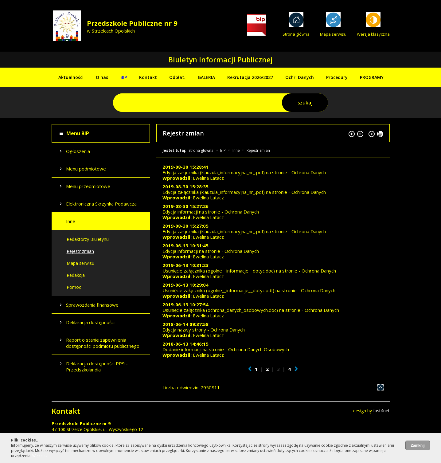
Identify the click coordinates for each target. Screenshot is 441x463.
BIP (123, 77)
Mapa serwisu (333, 34)
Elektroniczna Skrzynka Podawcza (101, 204)
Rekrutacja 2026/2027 (250, 77)
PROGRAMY (372, 77)
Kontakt (148, 77)
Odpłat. (177, 77)
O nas (102, 77)
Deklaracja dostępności (90, 322)
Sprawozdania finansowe (92, 305)
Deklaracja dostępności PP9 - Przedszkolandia (97, 366)
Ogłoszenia (78, 151)
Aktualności (71, 77)
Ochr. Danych (299, 77)
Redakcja (76, 275)
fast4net (381, 411)
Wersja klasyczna (373, 34)
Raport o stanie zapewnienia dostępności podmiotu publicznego (102, 343)
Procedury (337, 77)
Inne (70, 221)
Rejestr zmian (80, 251)
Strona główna (296, 34)
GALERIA (206, 77)
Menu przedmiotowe (88, 186)
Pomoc (74, 287)
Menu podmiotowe (86, 169)
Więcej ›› (39, 455)
